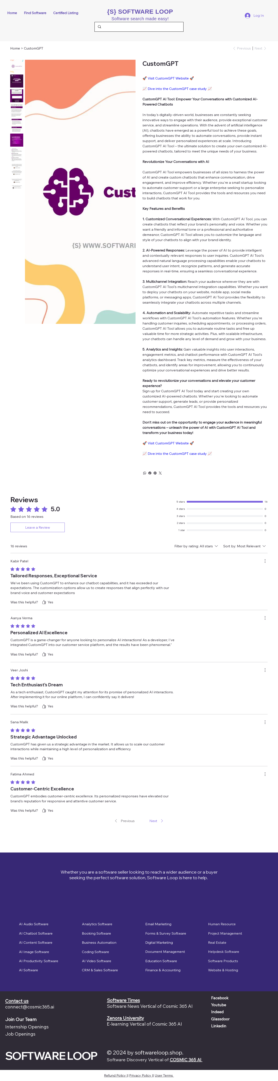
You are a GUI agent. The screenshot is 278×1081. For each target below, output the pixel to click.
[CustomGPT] (33, 48)
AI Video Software (96, 960)
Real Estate (217, 942)
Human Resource (222, 924)
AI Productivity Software (38, 961)
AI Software (28, 970)
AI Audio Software (33, 924)
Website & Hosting (223, 970)
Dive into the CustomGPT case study (177, 88)
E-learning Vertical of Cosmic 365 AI (144, 1024)
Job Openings (20, 1034)
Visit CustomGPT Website (168, 78)
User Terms (164, 1075)
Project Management (225, 933)
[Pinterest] (155, 473)
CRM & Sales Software (100, 970)
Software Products (223, 961)
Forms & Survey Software (165, 933)
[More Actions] (265, 561)
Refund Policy (115, 1075)
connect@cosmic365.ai (29, 1007)
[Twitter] (160, 473)
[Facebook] (150, 473)
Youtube (218, 1004)
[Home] (15, 48)
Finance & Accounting (162, 970)
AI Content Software (35, 942)
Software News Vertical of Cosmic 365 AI (150, 1006)
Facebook (219, 997)
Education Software (161, 961)
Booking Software (96, 933)
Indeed (217, 1011)
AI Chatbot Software (36, 933)
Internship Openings (27, 1027)
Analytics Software (97, 924)
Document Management (165, 951)
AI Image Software (34, 951)
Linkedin (218, 1025)
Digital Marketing (159, 942)
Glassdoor (220, 1018)
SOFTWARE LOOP (51, 1056)
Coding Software (95, 951)
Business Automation (99, 942)
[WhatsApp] (144, 473)
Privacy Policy (140, 1075)
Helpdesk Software (223, 951)
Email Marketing (158, 924)
